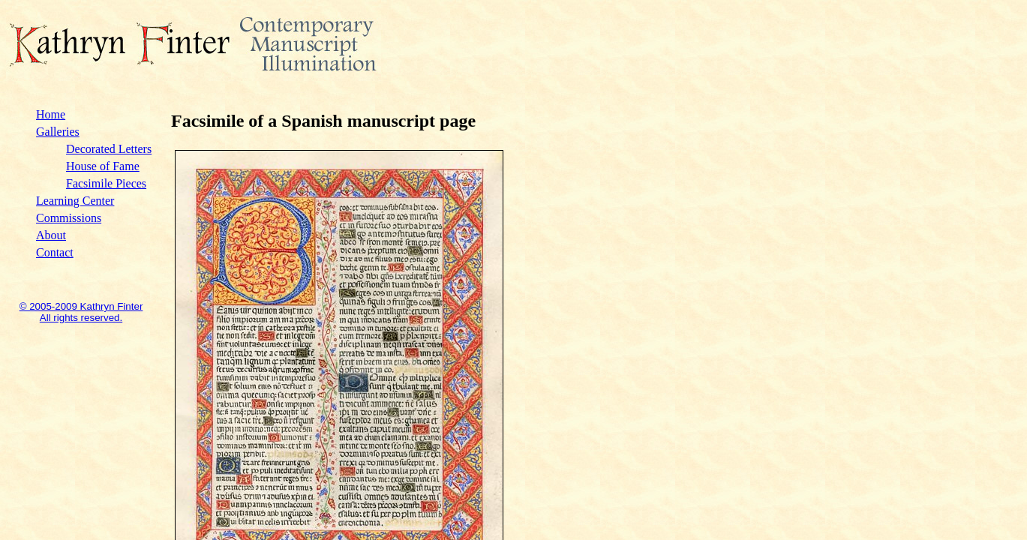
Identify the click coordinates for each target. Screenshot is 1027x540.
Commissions (68, 218)
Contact (55, 252)
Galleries (58, 131)
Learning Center (75, 200)
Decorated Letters (109, 148)
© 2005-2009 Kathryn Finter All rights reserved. (81, 312)
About (51, 235)
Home (50, 114)
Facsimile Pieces (106, 183)
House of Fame (103, 166)
